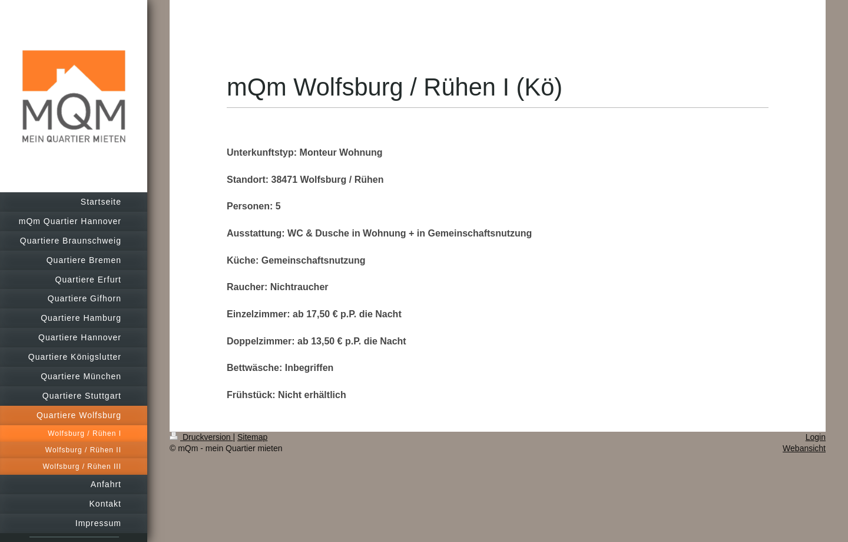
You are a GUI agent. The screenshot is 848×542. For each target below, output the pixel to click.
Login (816, 437)
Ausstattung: (257, 233)
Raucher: (247, 287)
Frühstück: (251, 395)
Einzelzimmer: (258, 314)
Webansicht (804, 448)
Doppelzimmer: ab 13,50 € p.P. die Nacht (316, 341)
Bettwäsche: (254, 368)
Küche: (243, 260)
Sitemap (252, 437)
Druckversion (201, 437)
